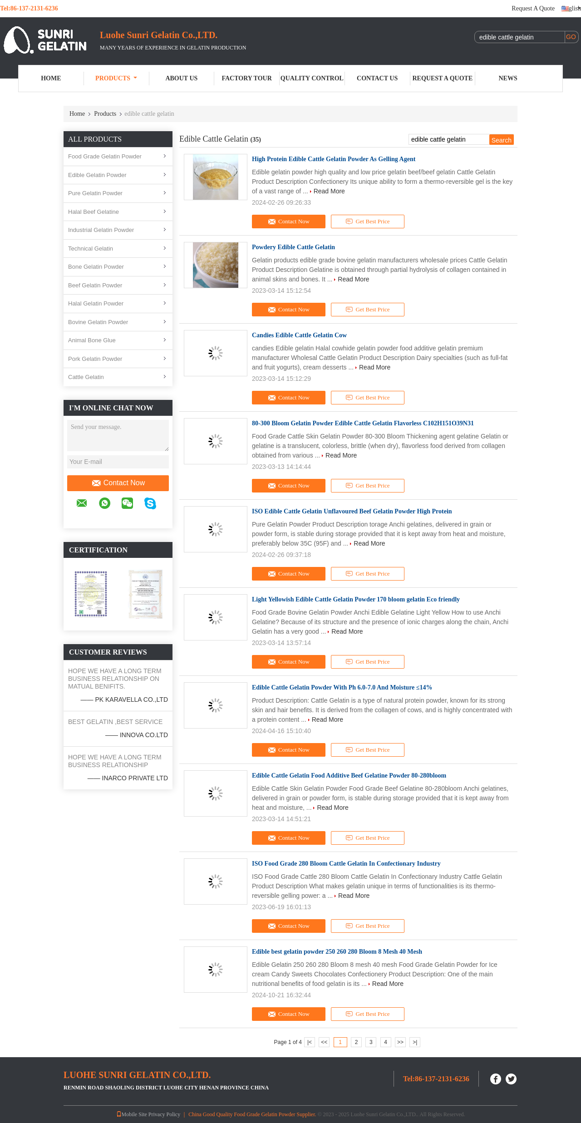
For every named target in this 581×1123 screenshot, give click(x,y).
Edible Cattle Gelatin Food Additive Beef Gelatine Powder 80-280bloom (349, 775)
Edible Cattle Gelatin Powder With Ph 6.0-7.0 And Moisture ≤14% (342, 687)
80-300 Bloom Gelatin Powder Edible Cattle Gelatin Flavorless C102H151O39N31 (363, 423)
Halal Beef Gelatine (93, 211)
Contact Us (377, 78)
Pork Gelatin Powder (95, 358)
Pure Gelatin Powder (95, 193)
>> (400, 1042)
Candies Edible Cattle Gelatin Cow (299, 335)
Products (116, 78)
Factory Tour (246, 78)
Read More (329, 191)
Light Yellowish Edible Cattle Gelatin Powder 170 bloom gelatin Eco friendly (356, 599)
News (508, 78)
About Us (181, 78)
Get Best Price (368, 221)
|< (309, 1042)
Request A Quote (533, 8)
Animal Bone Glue (92, 340)
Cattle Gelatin (86, 377)
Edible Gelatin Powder (97, 175)
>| (415, 1042)
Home (51, 78)
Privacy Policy (164, 1114)
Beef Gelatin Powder (95, 285)
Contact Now (118, 483)
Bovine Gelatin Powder (98, 322)
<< (324, 1042)
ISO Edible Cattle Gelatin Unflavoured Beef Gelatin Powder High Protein (352, 511)
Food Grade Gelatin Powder (105, 156)
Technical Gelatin (90, 248)
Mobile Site (131, 1114)
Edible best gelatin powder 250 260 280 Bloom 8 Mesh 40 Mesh (337, 951)
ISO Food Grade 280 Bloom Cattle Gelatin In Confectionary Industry (346, 863)
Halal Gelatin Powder (95, 303)
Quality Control (312, 78)
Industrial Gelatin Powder (101, 230)
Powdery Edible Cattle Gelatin (293, 247)
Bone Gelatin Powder (96, 266)
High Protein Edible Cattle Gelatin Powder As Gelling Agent (333, 159)
